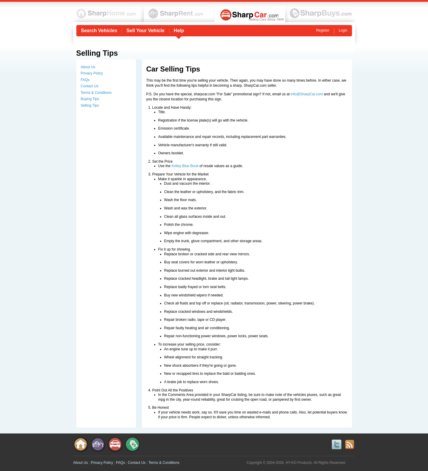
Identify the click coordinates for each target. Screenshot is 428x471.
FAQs (85, 80)
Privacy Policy (92, 73)
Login (343, 30)
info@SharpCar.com (307, 94)
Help (179, 30)
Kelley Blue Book (185, 166)
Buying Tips (90, 99)
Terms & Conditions (96, 93)
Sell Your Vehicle (145, 30)
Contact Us (89, 86)
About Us (88, 67)
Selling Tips (90, 105)
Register (322, 30)
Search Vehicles (99, 30)
